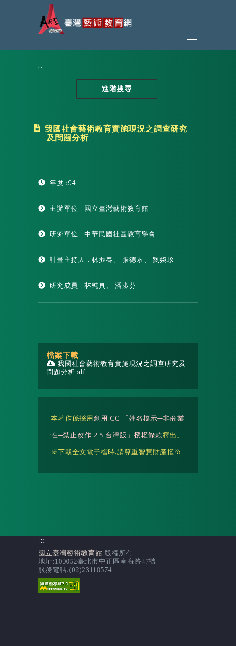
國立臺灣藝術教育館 (70, 552)
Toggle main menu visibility (192, 39)
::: (40, 67)
